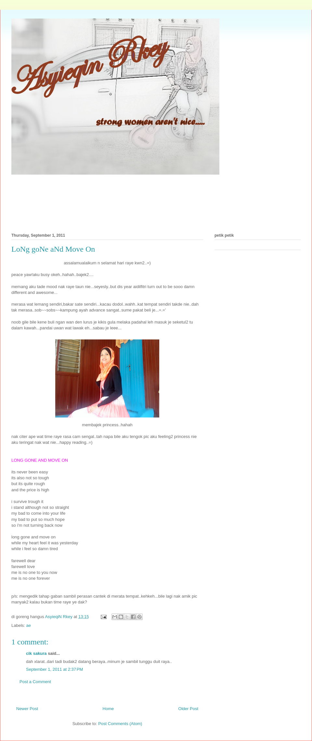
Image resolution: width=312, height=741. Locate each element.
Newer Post (27, 708)
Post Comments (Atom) (120, 723)
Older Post (188, 708)
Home (108, 708)
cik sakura (36, 653)
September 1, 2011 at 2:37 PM (54, 669)
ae (28, 625)
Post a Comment (35, 681)
